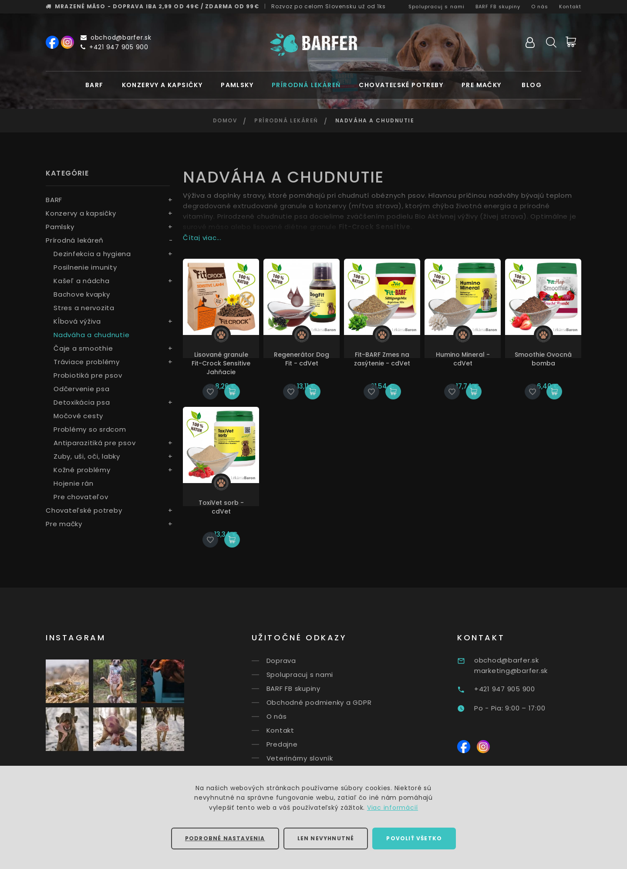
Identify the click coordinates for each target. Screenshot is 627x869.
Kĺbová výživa (77, 321)
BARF (94, 85)
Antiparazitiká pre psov (94, 442)
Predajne (294, 744)
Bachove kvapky (82, 294)
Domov (225, 120)
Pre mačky (482, 85)
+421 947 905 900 (114, 47)
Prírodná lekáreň (306, 85)
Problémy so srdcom (90, 429)
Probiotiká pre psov (88, 375)
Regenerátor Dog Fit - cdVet (301, 359)
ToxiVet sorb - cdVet (221, 507)
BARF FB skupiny (498, 6)
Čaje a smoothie (83, 348)
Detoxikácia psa (82, 402)
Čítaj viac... (202, 237)
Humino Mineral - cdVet (463, 359)
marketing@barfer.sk (528, 670)
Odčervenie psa (82, 388)
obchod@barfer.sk (116, 37)
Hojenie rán (73, 483)
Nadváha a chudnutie (91, 334)
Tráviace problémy (87, 361)
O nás (540, 6)
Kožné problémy (82, 469)
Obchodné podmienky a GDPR (331, 702)
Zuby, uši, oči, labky (87, 456)
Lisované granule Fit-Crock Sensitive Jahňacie (221, 363)
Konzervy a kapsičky (162, 85)
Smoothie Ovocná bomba (543, 359)
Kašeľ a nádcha (82, 280)
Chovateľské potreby (401, 85)
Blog (532, 85)
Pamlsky (237, 85)
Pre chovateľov (81, 496)
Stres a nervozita (84, 307)
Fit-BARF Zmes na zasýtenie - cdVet (382, 359)
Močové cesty (78, 415)
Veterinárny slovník (312, 757)
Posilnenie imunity (85, 267)
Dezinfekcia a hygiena (92, 253)
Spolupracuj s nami (436, 6)
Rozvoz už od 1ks (328, 6)
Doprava (294, 660)
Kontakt (570, 6)
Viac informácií (392, 807)
